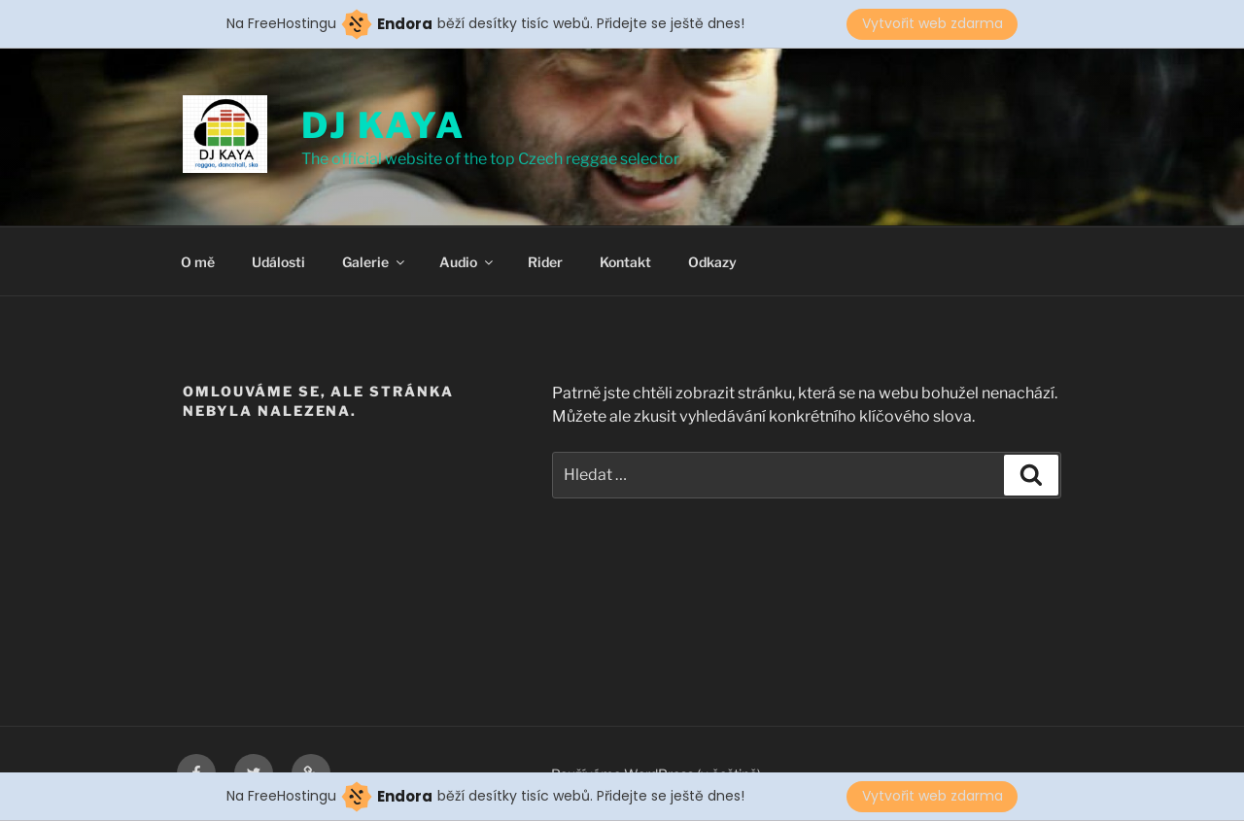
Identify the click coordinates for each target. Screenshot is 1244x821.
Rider (545, 262)
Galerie (374, 262)
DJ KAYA (383, 125)
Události (278, 262)
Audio (467, 262)
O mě (198, 262)
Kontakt (625, 262)
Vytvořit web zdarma (932, 23)
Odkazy (712, 262)
